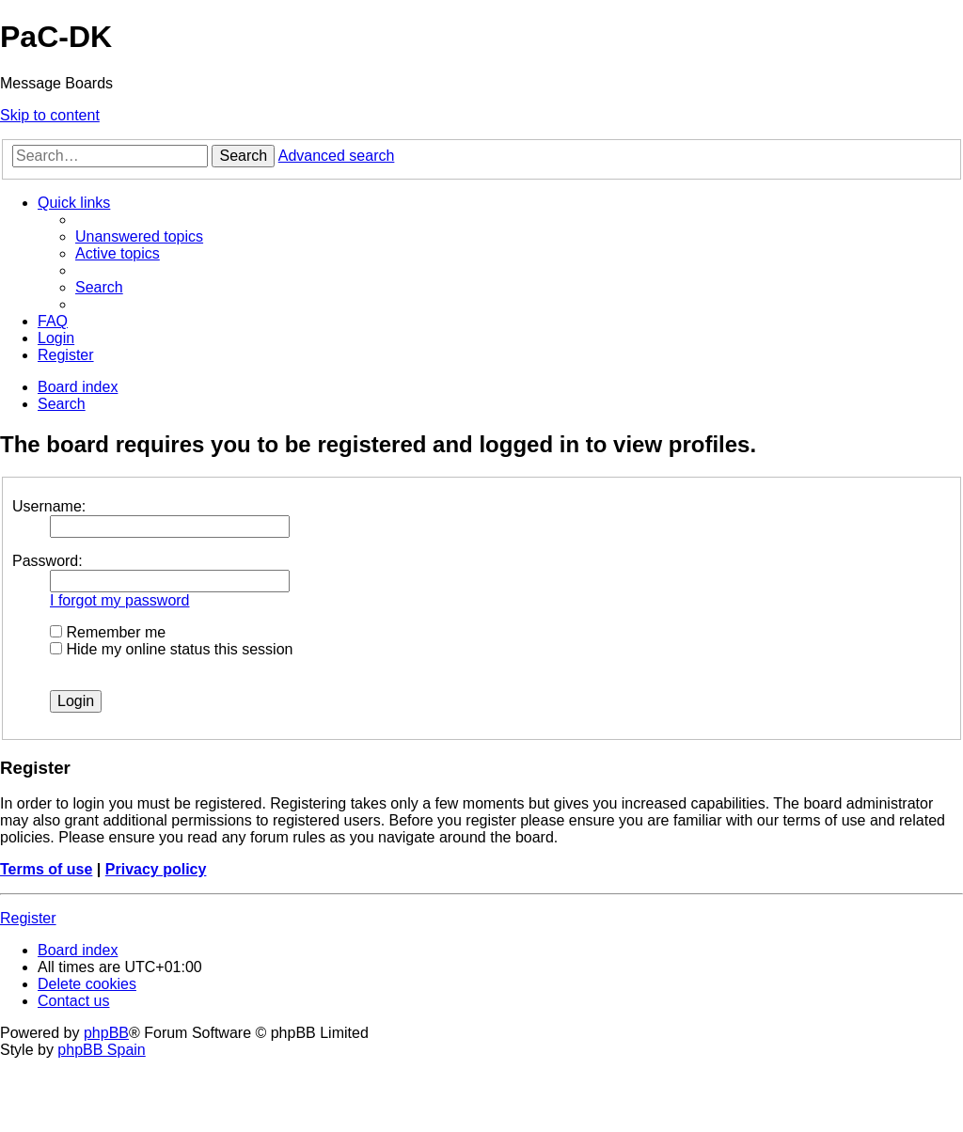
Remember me (108, 632)
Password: (47, 561)
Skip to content (50, 115)
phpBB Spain (101, 1050)
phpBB (106, 1033)
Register (28, 918)
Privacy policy (156, 869)
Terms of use (46, 869)
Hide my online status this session (171, 649)
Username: (49, 506)
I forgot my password (120, 600)
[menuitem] (139, 236)
